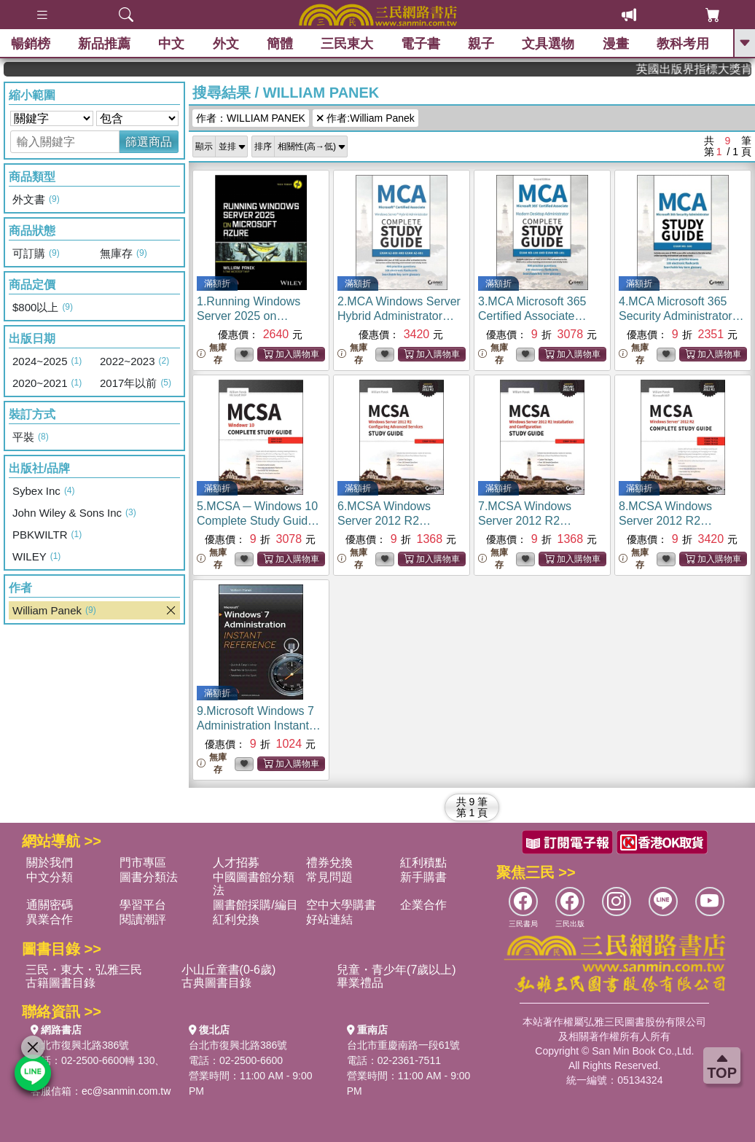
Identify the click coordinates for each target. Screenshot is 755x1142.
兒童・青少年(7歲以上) (396, 969)
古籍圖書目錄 (60, 983)
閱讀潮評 (143, 919)
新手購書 (423, 877)
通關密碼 (49, 905)
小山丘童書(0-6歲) (228, 969)
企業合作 (423, 905)
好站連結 (329, 919)
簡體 (280, 43)
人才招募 (236, 862)
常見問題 (329, 877)
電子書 (420, 43)
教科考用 (683, 43)
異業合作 (49, 919)
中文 (171, 43)
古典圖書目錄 (216, 983)
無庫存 (212, 354)
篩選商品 (148, 142)
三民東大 (347, 43)
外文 (226, 43)
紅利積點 (423, 862)
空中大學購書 (341, 905)
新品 (104, 43)
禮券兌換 (329, 862)
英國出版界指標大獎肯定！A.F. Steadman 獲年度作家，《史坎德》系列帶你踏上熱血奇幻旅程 (703, 69)
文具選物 (549, 43)
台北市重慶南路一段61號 (404, 1045)
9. (259, 725)
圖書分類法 (149, 877)
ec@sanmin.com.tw (126, 1091)
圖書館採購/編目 (255, 905)
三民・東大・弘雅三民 (84, 969)
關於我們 (49, 862)
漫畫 (616, 43)
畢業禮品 (360, 983)
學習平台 (143, 905)
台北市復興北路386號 (80, 1045)
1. (248, 316)
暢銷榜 (30, 43)
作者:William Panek (365, 118)
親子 (481, 43)
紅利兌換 (236, 919)
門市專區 (143, 862)
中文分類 (49, 877)
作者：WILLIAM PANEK (250, 118)
